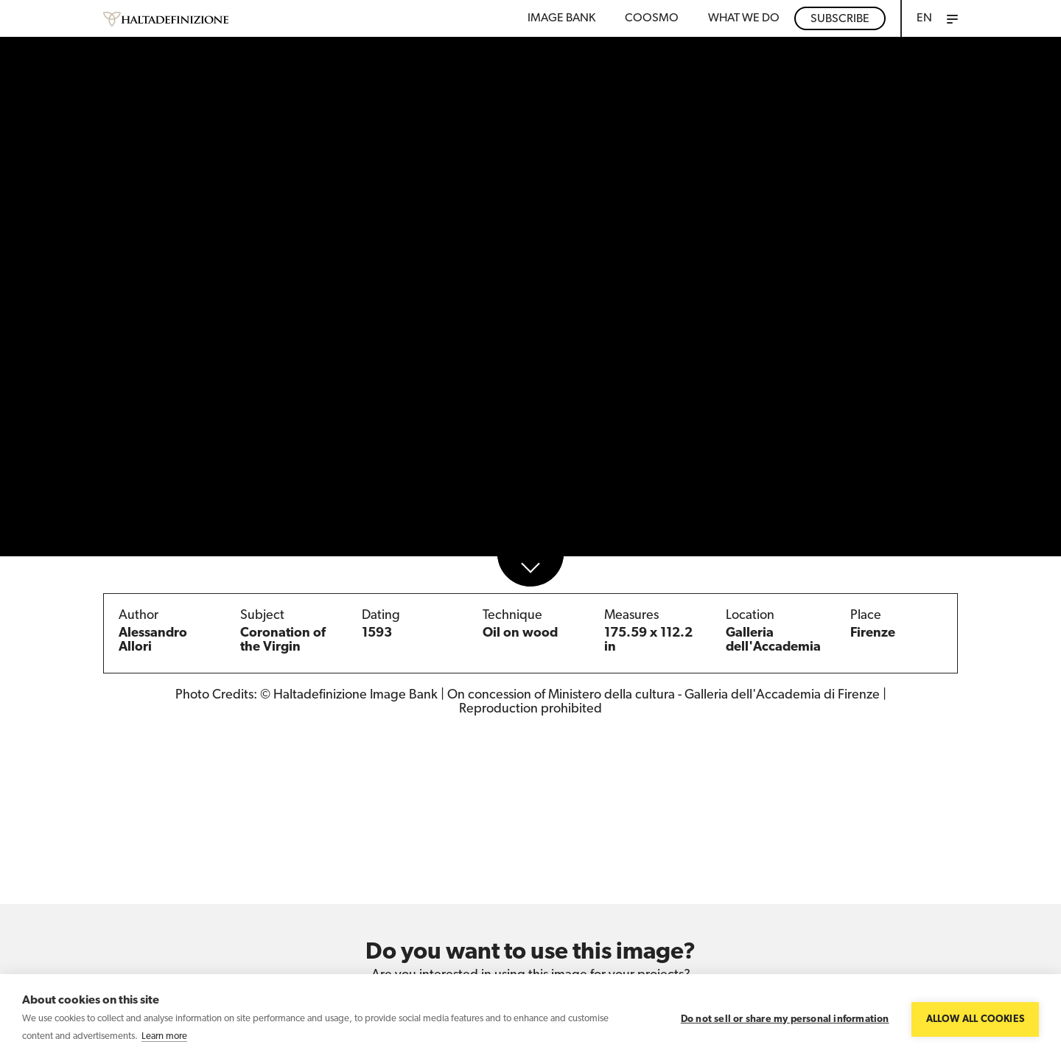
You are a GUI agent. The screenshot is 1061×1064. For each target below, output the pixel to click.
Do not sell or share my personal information (785, 1019)
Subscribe (839, 19)
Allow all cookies (975, 1019)
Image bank (561, 18)
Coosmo (652, 18)
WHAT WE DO (744, 18)
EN (924, 18)
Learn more (164, 1036)
